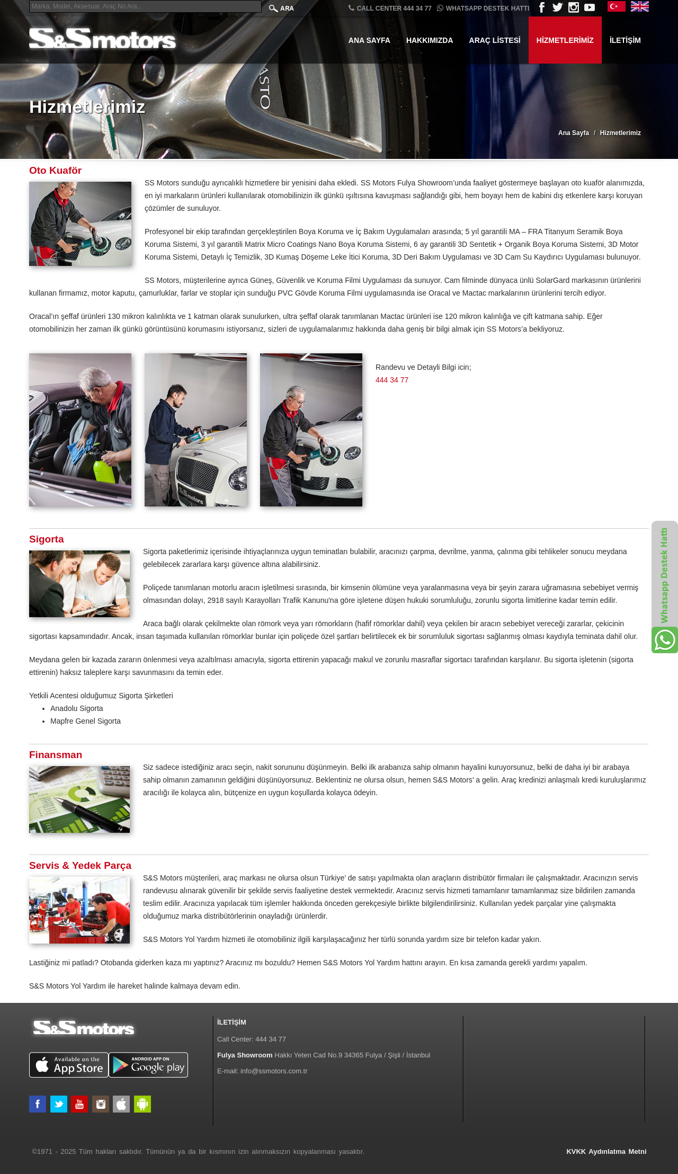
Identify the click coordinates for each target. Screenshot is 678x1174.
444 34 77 (392, 380)
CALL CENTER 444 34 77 (390, 8)
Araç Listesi (495, 40)
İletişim (625, 40)
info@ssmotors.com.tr (274, 1071)
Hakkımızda (429, 40)
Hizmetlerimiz (565, 40)
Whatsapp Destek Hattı (483, 8)
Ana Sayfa (369, 40)
